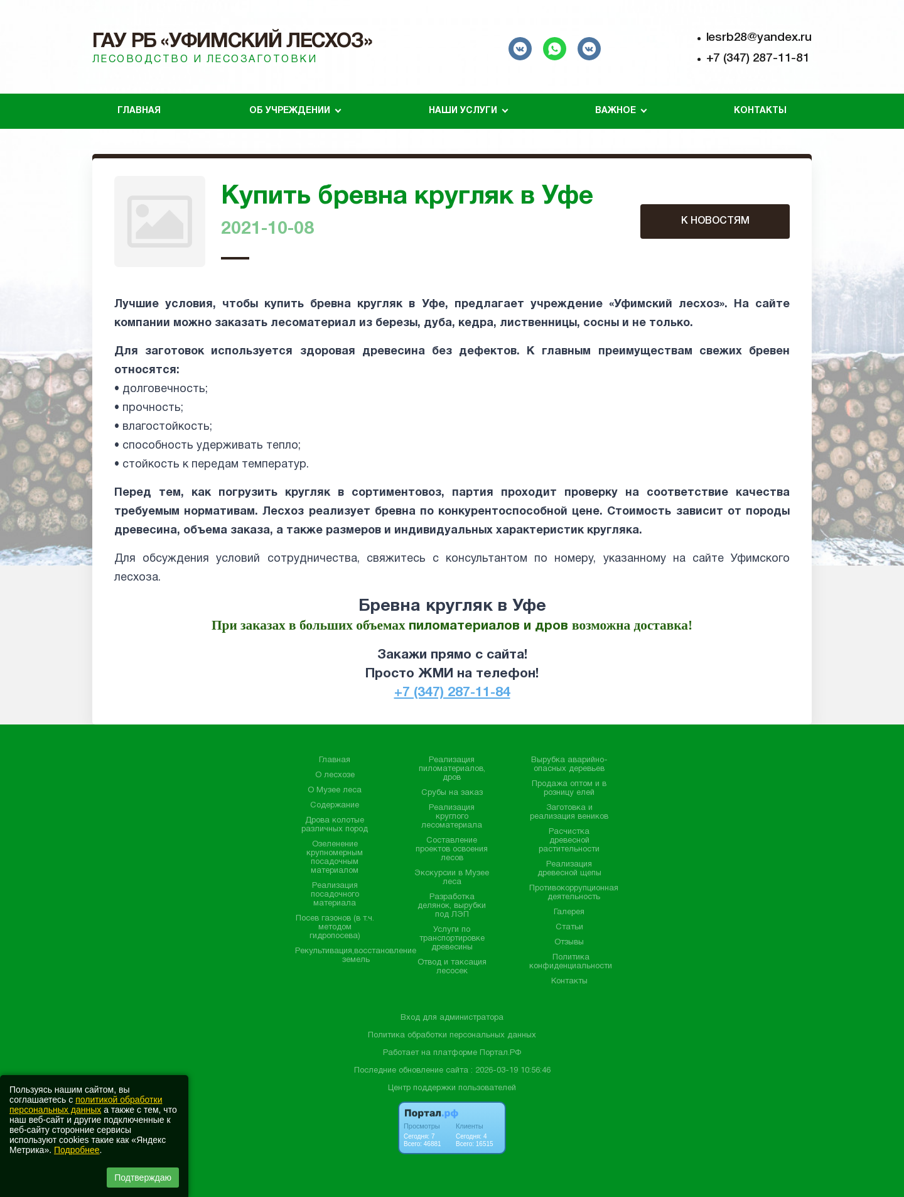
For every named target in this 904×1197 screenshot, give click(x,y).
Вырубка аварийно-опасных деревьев (569, 765)
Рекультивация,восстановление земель (355, 956)
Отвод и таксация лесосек (452, 967)
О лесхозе (335, 775)
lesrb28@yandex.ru (759, 37)
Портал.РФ (500, 1053)
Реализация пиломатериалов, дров (452, 769)
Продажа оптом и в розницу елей (569, 788)
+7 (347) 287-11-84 (452, 693)
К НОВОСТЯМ (715, 221)
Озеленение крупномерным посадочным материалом (334, 858)
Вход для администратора (452, 1018)
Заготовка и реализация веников (569, 812)
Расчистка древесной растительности (569, 840)
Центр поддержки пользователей (452, 1088)
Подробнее (77, 1150)
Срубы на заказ (452, 793)
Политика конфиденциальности (570, 962)
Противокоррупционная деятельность (573, 893)
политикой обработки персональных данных (85, 1105)
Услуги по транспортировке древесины (452, 938)
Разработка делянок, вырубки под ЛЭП (451, 906)
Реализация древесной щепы (569, 869)
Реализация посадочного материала (335, 894)
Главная (139, 111)
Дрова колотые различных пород (334, 825)
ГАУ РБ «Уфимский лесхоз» (232, 42)
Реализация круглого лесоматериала (451, 816)
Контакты (760, 111)
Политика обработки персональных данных (452, 1035)
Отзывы (569, 942)
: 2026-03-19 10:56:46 (511, 1070)
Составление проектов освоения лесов (452, 849)
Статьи (569, 927)
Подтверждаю (142, 1177)
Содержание (334, 805)
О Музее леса (335, 790)
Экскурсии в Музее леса (451, 878)
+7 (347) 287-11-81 (758, 58)
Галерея (569, 912)
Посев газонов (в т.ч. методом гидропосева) (335, 927)
